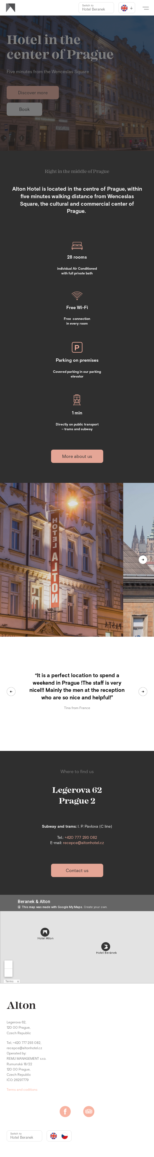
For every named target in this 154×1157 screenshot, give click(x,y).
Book (24, 109)
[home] (11, 8)
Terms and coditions (22, 1090)
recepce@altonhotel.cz (83, 843)
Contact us (77, 870)
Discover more (33, 93)
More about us (77, 456)
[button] (145, 8)
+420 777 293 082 (81, 838)
